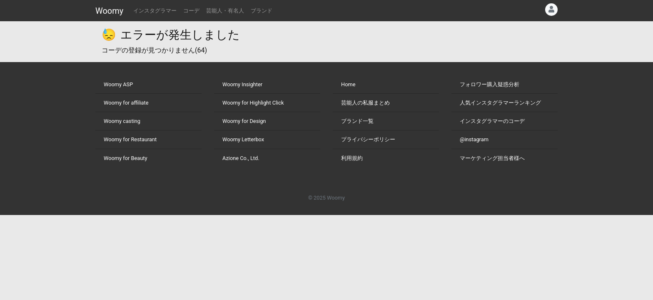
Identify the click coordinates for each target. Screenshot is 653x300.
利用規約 (352, 158)
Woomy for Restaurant (130, 139)
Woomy (109, 11)
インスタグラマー (155, 11)
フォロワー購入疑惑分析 (489, 84)
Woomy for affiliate (126, 103)
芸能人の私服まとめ (365, 103)
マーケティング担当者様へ (492, 158)
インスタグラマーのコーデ (492, 121)
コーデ (191, 11)
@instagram (474, 139)
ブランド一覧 (357, 121)
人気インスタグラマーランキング (500, 103)
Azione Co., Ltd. (240, 158)
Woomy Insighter (242, 84)
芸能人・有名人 (225, 11)
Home (348, 84)
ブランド (261, 11)
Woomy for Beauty (125, 158)
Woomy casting (122, 121)
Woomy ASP (118, 84)
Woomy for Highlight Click (253, 103)
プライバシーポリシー (368, 139)
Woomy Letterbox (243, 139)
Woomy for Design (244, 121)
